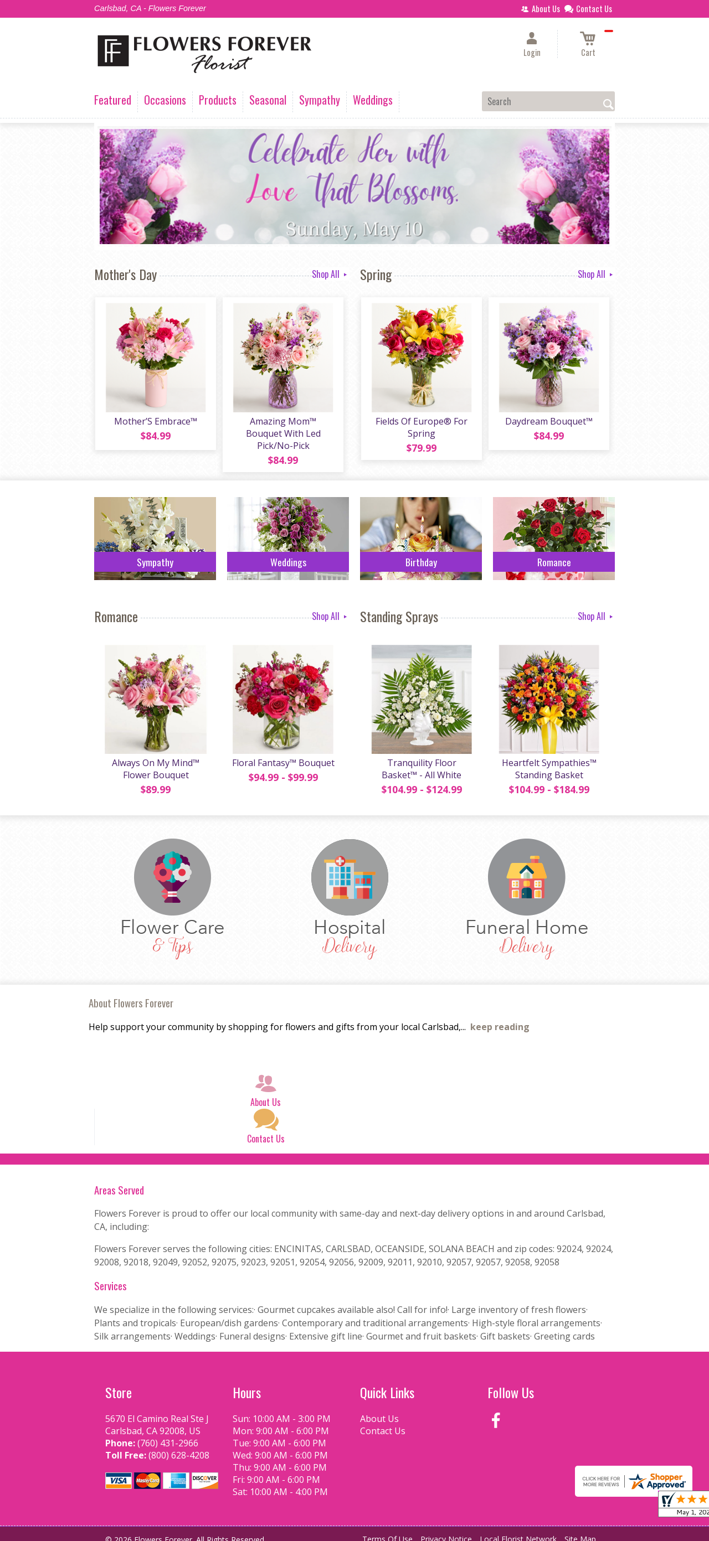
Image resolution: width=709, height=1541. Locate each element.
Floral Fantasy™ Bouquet (283, 753)
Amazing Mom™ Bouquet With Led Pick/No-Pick (282, 428)
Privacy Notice (446, 1529)
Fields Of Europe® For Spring (421, 428)
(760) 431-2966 (167, 1434)
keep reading (500, 1017)
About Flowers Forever (131, 993)
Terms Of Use (387, 1529)
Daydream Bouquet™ (548, 422)
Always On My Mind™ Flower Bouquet (155, 759)
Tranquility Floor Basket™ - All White (421, 759)
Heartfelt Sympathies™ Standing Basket (548, 759)
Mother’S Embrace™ (155, 422)
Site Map (580, 1529)
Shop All (330, 274)
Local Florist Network (518, 1529)
